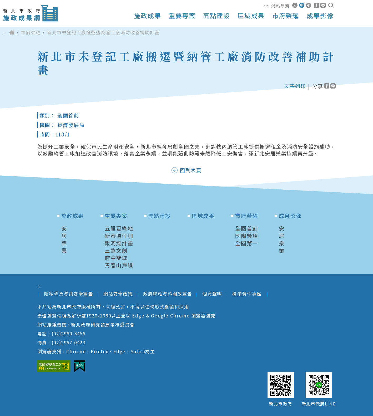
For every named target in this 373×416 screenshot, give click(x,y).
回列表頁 (190, 170)
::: (266, 5)
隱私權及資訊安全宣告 (68, 293)
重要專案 (182, 15)
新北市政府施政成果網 (30, 13)
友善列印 (295, 85)
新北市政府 (280, 404)
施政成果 (147, 15)
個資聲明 (212, 293)
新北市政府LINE (319, 404)
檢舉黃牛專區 (247, 293)
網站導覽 (280, 5)
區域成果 (251, 15)
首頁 (11, 32)
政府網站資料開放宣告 (167, 293)
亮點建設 (216, 15)
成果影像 (320, 15)
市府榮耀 (285, 15)
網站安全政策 (118, 293)
